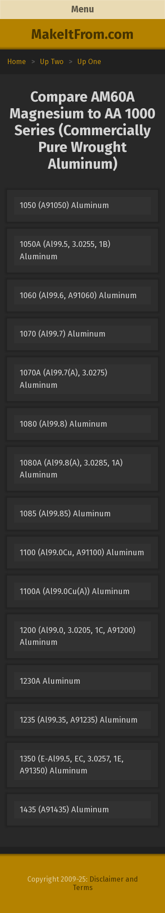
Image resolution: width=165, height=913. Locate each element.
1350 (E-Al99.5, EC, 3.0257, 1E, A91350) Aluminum (72, 765)
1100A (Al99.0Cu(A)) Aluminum (75, 591)
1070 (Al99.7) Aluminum (63, 334)
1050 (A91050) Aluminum (64, 205)
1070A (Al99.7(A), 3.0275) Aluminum (63, 379)
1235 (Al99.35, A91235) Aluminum (79, 720)
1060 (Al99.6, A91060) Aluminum (78, 295)
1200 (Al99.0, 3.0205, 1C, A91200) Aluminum (78, 636)
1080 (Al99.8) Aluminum (63, 424)
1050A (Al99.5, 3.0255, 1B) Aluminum (65, 250)
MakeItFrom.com (82, 34)
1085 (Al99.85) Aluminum (65, 514)
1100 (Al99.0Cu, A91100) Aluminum (82, 552)
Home (16, 61)
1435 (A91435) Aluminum (64, 810)
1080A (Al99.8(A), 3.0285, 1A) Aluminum (71, 469)
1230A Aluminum (50, 681)
